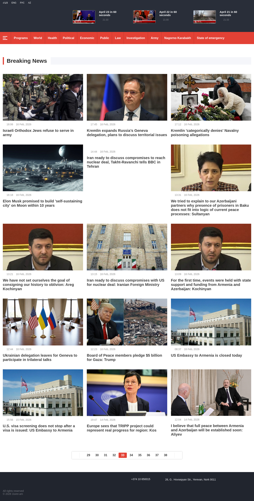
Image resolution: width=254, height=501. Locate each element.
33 (122, 455)
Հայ (5, 2)
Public (104, 38)
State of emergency (210, 38)
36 (148, 455)
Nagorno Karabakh (177, 38)
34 (131, 455)
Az (29, 2)
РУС (22, 2)
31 (105, 455)
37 (157, 455)
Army (154, 38)
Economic (87, 38)
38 (165, 455)
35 (140, 455)
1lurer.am (17, 493)
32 (114, 455)
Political (68, 38)
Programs (21, 38)
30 (97, 455)
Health (52, 38)
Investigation (136, 38)
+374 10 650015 (140, 479)
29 (88, 455)
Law (118, 38)
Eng (13, 2)
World (38, 38)
